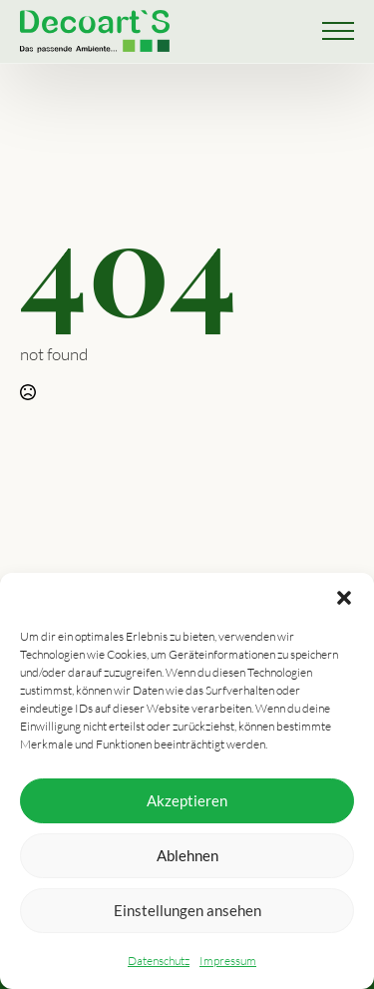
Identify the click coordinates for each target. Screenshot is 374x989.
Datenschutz (158, 960)
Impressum (227, 960)
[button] (344, 598)
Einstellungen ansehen (187, 910)
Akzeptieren (187, 800)
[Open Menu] (338, 31)
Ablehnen (187, 855)
